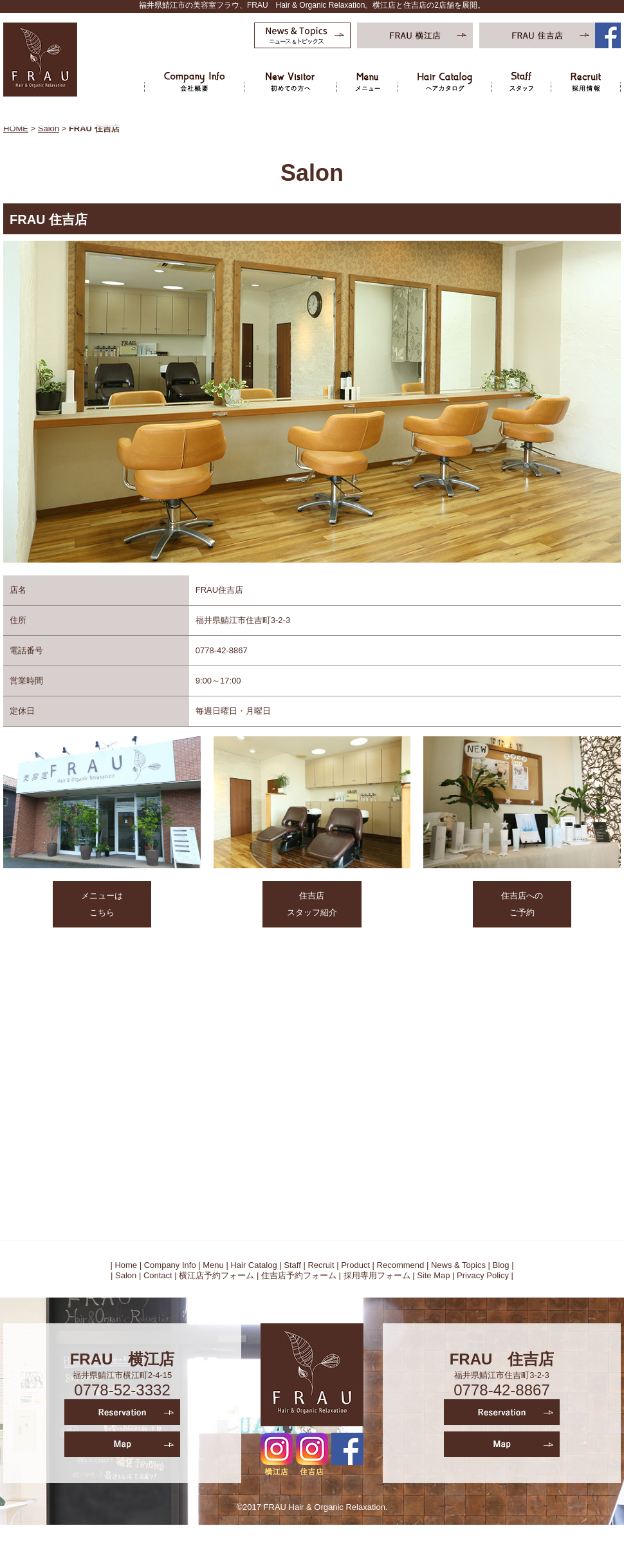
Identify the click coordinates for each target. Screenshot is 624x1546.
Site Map (433, 1275)
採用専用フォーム (377, 1275)
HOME (15, 128)
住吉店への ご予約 (522, 904)
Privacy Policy (483, 1275)
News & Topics (458, 1265)
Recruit (320, 1265)
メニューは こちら (102, 904)
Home (126, 1265)
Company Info (170, 1265)
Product (355, 1265)
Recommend (401, 1265)
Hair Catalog (253, 1265)
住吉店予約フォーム (298, 1275)
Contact (157, 1275)
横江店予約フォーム (216, 1275)
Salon (48, 128)
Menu (213, 1265)
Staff (292, 1265)
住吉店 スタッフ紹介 (312, 904)
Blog (501, 1265)
